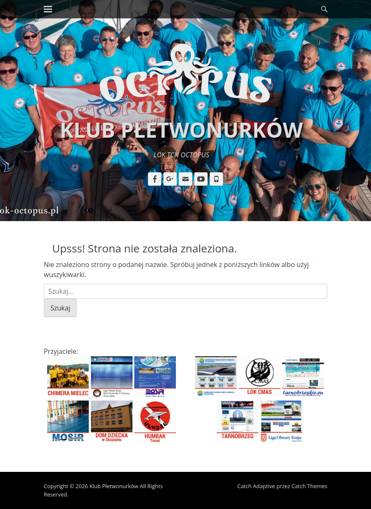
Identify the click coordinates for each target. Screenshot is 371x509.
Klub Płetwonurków (181, 130)
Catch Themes (309, 486)
